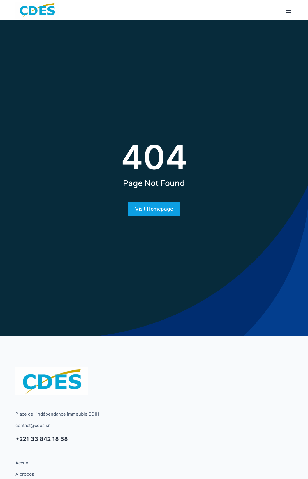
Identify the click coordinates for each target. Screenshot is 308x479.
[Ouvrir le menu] (288, 10)
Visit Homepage (154, 209)
